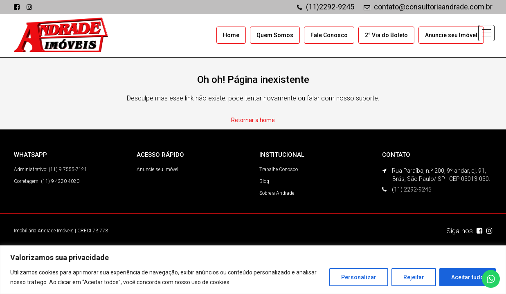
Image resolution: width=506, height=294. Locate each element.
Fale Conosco (329, 35)
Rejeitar (413, 277)
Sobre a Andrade (276, 193)
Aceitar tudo (467, 277)
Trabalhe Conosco (278, 169)
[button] (486, 33)
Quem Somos (274, 35)
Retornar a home (253, 120)
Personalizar (358, 277)
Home (231, 35)
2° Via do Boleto (386, 35)
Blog (264, 181)
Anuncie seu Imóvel (451, 35)
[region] (253, 269)
